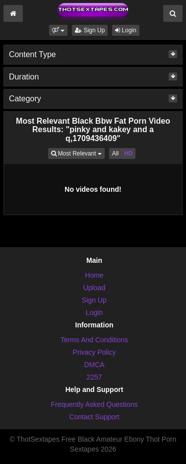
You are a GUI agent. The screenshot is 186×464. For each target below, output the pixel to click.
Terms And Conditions (94, 340)
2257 (94, 377)
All (115, 153)
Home (94, 275)
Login (125, 30)
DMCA (94, 365)
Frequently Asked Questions (94, 404)
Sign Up (90, 30)
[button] (58, 30)
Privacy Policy (94, 352)
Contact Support (94, 417)
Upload (94, 288)
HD (128, 153)
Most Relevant (78, 153)
